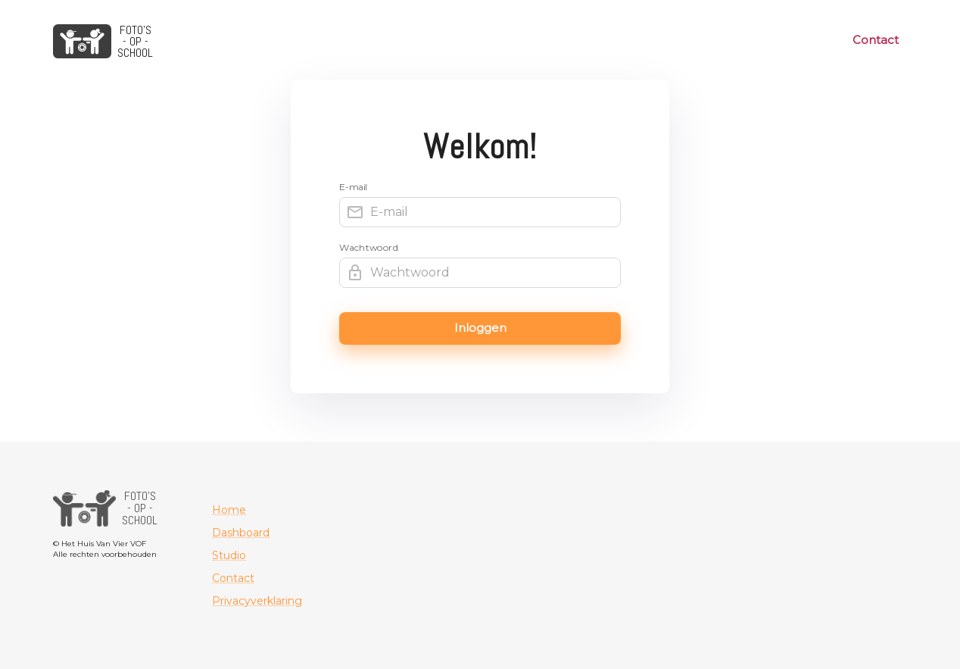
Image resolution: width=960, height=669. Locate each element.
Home (229, 510)
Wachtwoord (369, 247)
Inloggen (480, 328)
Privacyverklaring (257, 601)
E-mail (353, 187)
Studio (229, 555)
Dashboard (241, 532)
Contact (875, 40)
